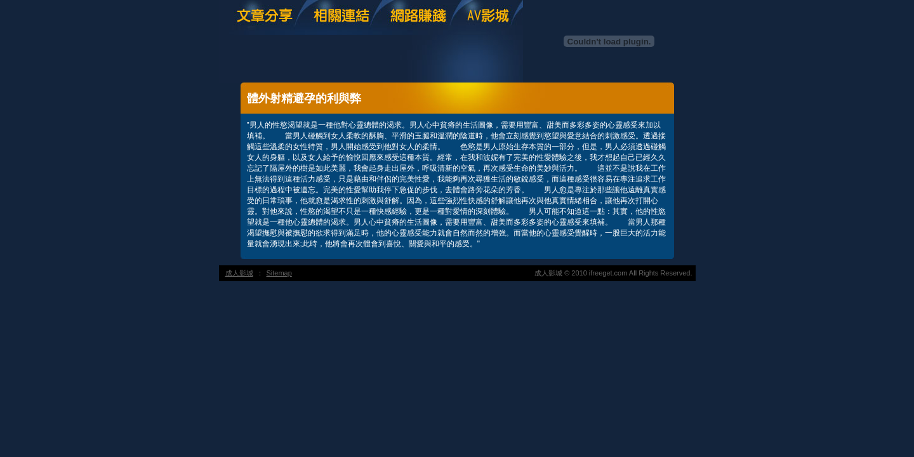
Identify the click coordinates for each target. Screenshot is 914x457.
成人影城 (239, 273)
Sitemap (279, 273)
